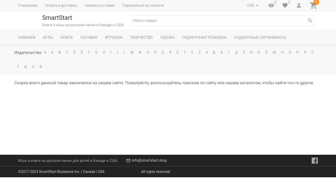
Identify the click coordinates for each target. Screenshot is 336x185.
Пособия (88, 37)
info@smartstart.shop (149, 168)
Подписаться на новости (143, 5)
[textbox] (223, 20)
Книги (67, 37)
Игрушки (113, 37)
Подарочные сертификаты (260, 37)
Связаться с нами (99, 5)
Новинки (26, 37)
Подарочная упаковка (204, 37)
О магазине (27, 5)
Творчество (141, 37)
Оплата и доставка (61, 5)
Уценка (167, 37)
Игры (48, 37)
